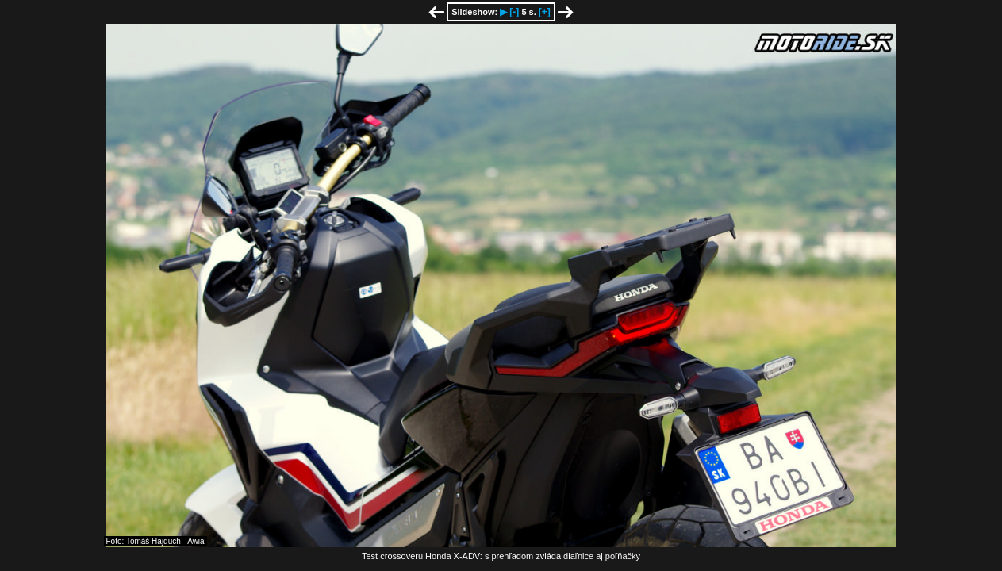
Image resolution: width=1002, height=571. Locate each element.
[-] (514, 11)
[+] (545, 11)
